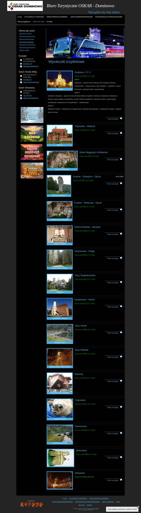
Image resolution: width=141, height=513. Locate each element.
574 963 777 (27, 80)
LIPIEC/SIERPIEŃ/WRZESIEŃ (81, 17)
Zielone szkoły (24, 50)
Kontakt (49, 22)
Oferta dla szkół (38, 22)
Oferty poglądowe (24, 22)
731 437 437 (27, 95)
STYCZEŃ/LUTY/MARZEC (34, 17)
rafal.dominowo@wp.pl (31, 66)
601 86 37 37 (27, 64)
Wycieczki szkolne (25, 34)
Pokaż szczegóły (112, 133)
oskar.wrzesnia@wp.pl (30, 98)
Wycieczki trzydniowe (26, 42)
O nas (20, 17)
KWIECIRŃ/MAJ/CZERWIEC (57, 17)
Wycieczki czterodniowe (27, 45)
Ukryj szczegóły (113, 119)
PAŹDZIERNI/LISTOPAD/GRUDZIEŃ (108, 17)
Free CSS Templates (93, 508)
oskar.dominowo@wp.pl (31, 82)
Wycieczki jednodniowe (27, 36)
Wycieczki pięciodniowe (27, 48)
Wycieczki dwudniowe (26, 39)
